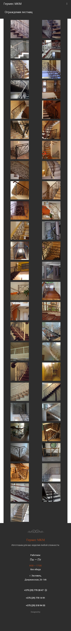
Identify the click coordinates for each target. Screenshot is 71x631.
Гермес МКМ (13, 4)
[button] (35, 590)
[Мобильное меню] (66, 3)
